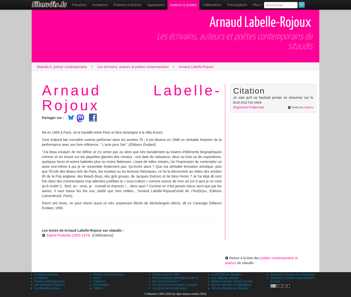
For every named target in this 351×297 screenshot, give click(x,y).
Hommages (101, 285)
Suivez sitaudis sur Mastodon (231, 285)
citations (308, 107)
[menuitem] (79, 5)
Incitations (41, 278)
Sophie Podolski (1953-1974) (68, 235)
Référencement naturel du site (232, 281)
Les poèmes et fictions (49, 285)
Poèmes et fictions (127, 5)
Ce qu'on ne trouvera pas (169, 288)
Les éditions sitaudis (225, 278)
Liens (97, 278)
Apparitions (156, 5)
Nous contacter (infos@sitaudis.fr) (175, 278)
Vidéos (98, 288)
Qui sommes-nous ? (166, 281)
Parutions (79, 5)
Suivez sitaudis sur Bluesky (230, 288)
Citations (99, 281)
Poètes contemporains (108, 274)
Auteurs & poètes (183, 5)
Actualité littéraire (46, 274)
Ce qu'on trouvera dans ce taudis (174, 285)
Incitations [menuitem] (100, 5)
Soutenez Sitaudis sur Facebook (292, 274)
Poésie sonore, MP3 (166, 274)
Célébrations (212, 5)
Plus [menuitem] (257, 5)
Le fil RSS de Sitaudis (226, 274)
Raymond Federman (248, 107)
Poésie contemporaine (49, 281)
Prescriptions (237, 5)
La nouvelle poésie (47, 288)
